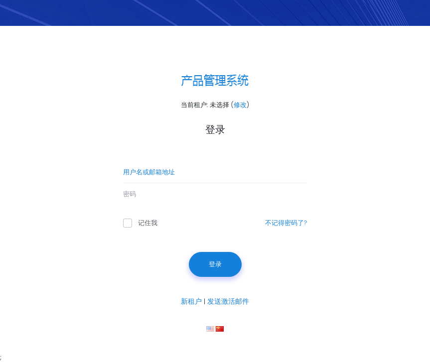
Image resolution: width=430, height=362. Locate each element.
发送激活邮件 (228, 301)
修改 (240, 105)
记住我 (140, 223)
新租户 (191, 301)
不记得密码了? (286, 223)
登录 (215, 264)
